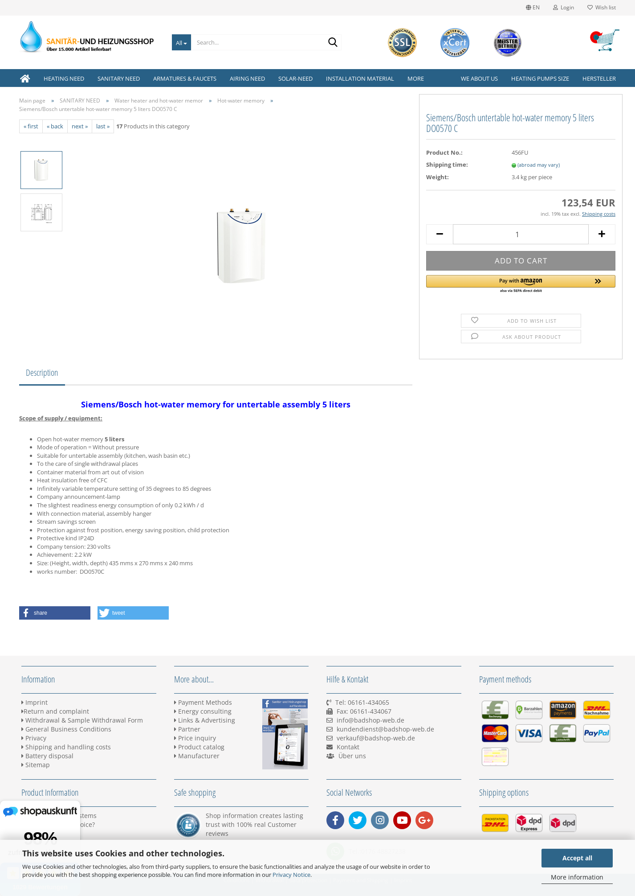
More (415, 78)
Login (563, 7)
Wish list (601, 7)
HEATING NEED (64, 78)
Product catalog (199, 747)
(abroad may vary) (538, 164)
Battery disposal (47, 756)
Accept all (577, 858)
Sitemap (35, 764)
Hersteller (599, 78)
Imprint (34, 702)
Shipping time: (447, 164)
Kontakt (348, 747)
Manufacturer (197, 756)
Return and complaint (55, 711)
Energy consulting (203, 711)
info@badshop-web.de (370, 720)
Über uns (352, 756)
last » (103, 126)
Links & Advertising (204, 720)
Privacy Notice (291, 875)
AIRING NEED (247, 78)
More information (577, 877)
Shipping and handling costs (66, 747)
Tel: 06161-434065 (362, 702)
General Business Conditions (66, 729)
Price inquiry (195, 738)
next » (80, 126)
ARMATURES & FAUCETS (184, 78)
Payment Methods (203, 702)
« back (55, 126)
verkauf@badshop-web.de (376, 738)
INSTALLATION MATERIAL (360, 78)
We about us (479, 78)
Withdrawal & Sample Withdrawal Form (82, 720)
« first (31, 126)
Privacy (33, 738)
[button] (520, 284)
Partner (187, 729)
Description (42, 372)
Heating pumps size (540, 78)
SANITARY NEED (119, 78)
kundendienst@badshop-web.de (385, 729)
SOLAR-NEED (295, 78)
